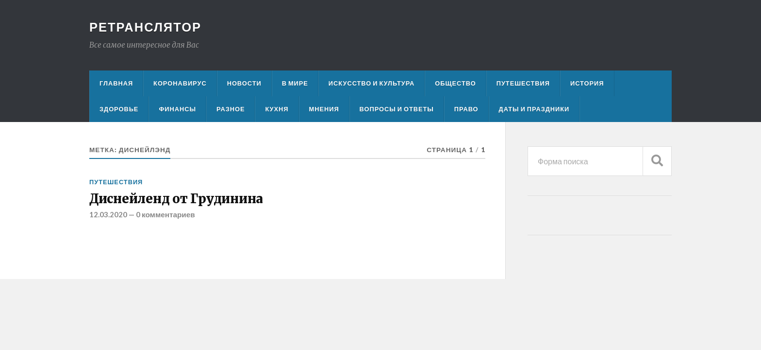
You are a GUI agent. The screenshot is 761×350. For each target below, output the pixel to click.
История (587, 83)
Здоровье (118, 109)
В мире (295, 83)
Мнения (324, 109)
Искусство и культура (372, 83)
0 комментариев (165, 214)
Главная (116, 83)
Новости (244, 83)
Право (466, 109)
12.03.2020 (108, 214)
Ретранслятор (145, 26)
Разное (230, 109)
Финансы (177, 109)
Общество (455, 83)
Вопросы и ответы (397, 109)
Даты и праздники (534, 109)
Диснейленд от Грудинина (176, 199)
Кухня (276, 109)
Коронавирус (180, 83)
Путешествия (523, 83)
